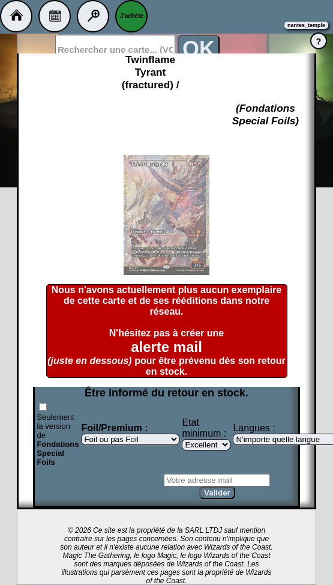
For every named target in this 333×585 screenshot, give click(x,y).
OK (198, 49)
